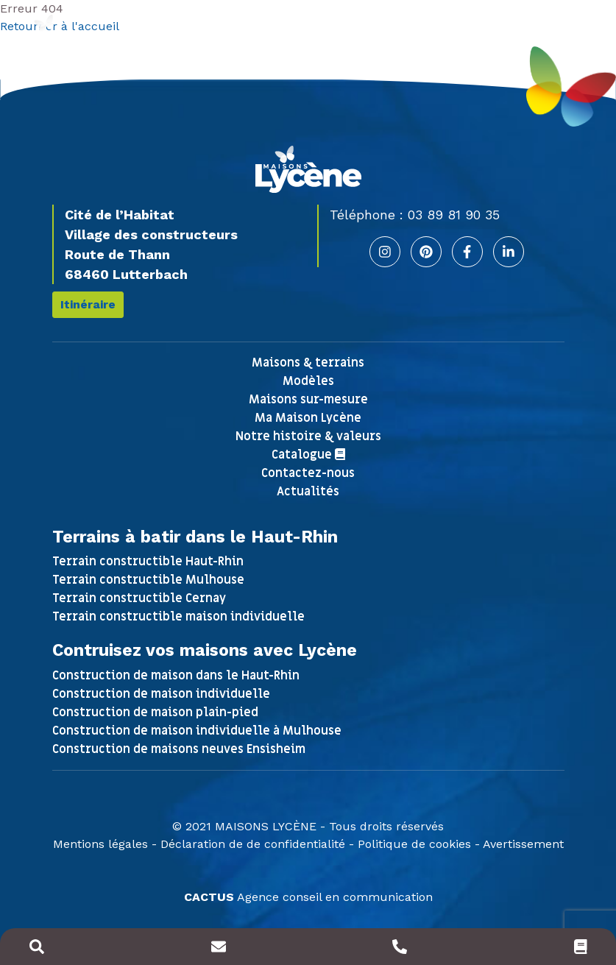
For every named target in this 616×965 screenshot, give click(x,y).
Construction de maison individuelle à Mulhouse (196, 731)
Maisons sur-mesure (308, 400)
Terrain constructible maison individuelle (178, 617)
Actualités (308, 492)
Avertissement (523, 844)
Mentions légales (100, 844)
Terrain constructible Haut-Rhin (148, 562)
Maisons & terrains (308, 363)
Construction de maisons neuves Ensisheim (178, 749)
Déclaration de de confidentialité (252, 844)
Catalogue (308, 455)
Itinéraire (88, 304)
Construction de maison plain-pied (155, 712)
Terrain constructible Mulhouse (148, 580)
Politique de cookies (414, 844)
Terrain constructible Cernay (139, 598)
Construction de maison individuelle (161, 694)
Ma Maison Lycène (308, 418)
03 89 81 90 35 (454, 214)
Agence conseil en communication (308, 897)
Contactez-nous (308, 473)
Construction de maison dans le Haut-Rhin (176, 676)
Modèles (308, 381)
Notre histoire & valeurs (308, 436)
